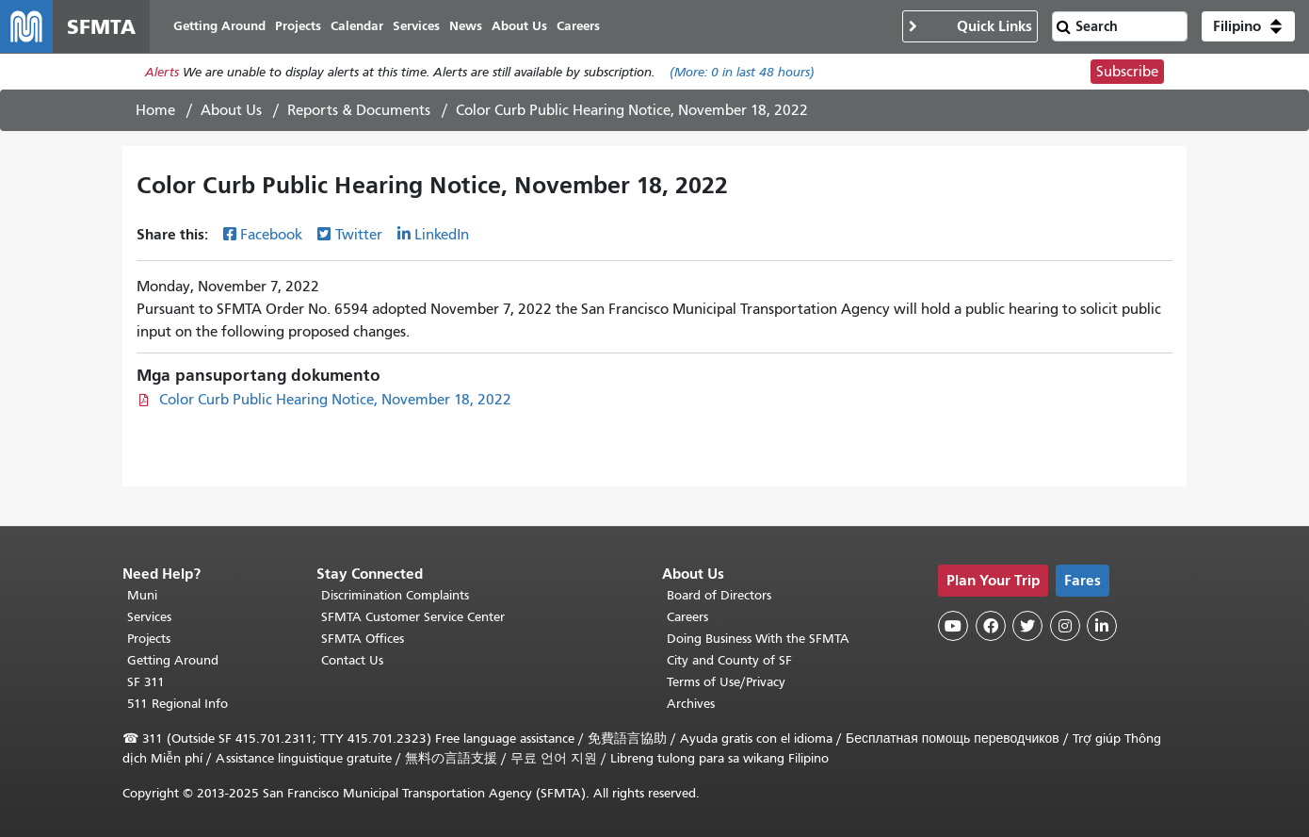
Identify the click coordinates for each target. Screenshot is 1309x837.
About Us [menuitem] (519, 26)
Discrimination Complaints (395, 595)
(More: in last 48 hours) (742, 72)
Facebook (271, 234)
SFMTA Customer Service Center (413, 617)
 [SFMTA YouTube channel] (953, 625)
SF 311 (146, 682)
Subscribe (1127, 71)
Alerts (162, 72)
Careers (687, 617)
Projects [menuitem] (298, 26)
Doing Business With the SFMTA (758, 639)
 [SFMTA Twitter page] (1027, 625)
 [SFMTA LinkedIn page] (1101, 625)
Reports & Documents (358, 110)
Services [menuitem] (416, 26)
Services (149, 617)
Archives (691, 704)
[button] (1248, 26)
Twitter (358, 234)
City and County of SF (729, 660)
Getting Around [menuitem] (219, 26)
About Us (231, 110)
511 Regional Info (177, 704)
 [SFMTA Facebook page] (990, 625)
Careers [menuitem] (578, 26)
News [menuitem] (465, 26)
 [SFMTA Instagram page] (1065, 625)
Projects (148, 639)
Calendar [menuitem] (357, 26)
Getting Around (172, 660)
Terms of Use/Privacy (726, 682)
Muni (142, 595)
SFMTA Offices (362, 639)
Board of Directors (719, 595)
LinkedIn (441, 234)
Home (155, 110)
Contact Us (352, 660)
